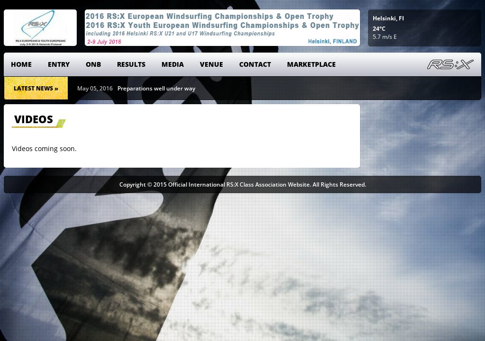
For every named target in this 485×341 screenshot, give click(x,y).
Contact (255, 64)
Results (131, 64)
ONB (93, 64)
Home (21, 64)
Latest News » (36, 88)
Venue (211, 64)
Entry (59, 64)
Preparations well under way (156, 88)
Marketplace (311, 64)
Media (173, 64)
